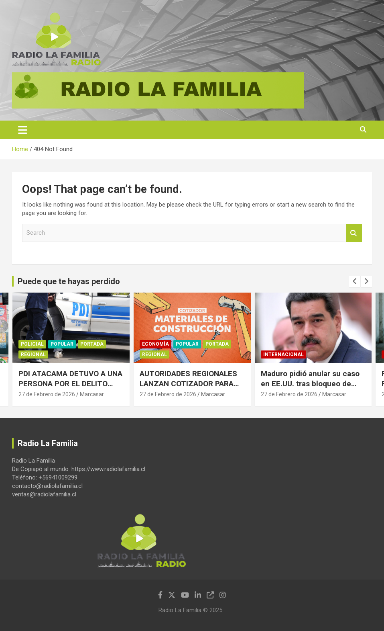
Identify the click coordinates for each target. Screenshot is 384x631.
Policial (32, 344)
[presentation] (354, 281)
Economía (155, 344)
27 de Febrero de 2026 (46, 394)
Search (354, 233)
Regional (33, 354)
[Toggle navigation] (22, 130)
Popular (62, 344)
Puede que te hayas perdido (69, 281)
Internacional (283, 354)
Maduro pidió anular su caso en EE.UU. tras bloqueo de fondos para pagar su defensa (313, 383)
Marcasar (92, 394)
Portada (92, 344)
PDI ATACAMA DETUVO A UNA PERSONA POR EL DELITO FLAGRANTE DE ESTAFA (70, 383)
